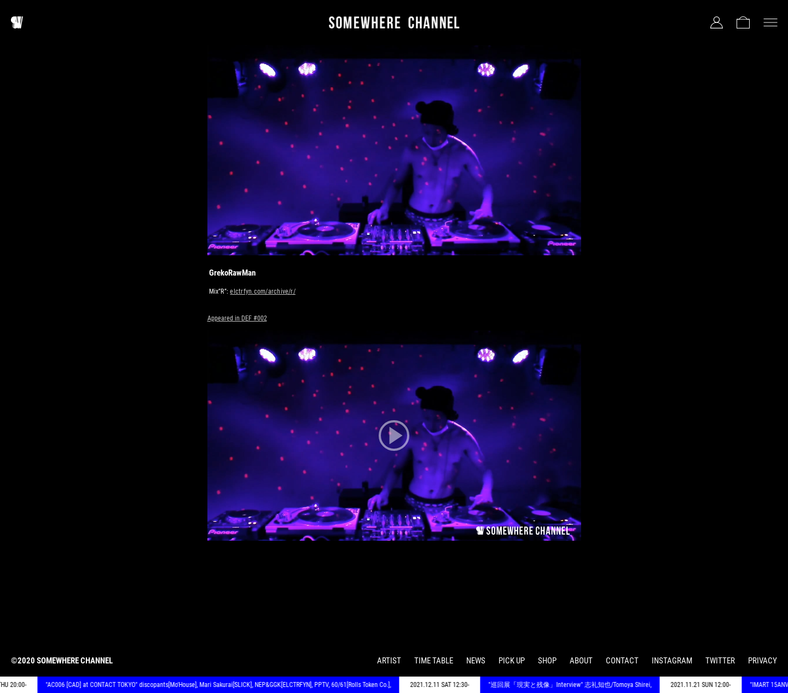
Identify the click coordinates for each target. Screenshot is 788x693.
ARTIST (389, 661)
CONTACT (622, 661)
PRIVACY (762, 661)
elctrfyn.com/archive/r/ (263, 291)
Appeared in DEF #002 (237, 318)
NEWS (475, 661)
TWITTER (720, 661)
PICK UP (512, 661)
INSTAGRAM (672, 661)
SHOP (547, 661)
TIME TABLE (433, 661)
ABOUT (581, 661)
